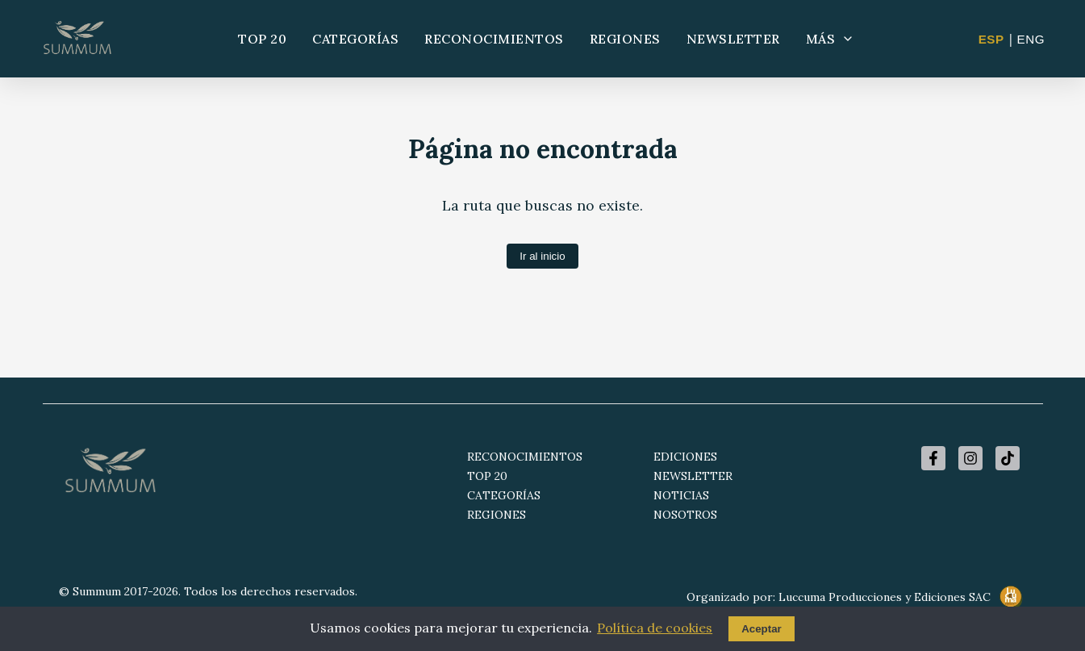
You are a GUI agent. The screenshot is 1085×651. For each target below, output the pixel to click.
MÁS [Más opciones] (830, 39)
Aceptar (761, 629)
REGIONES (625, 39)
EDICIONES (685, 456)
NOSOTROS (685, 514)
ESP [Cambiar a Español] (991, 39)
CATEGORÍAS (355, 39)
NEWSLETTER (733, 39)
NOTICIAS (681, 495)
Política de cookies (654, 628)
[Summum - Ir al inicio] (77, 38)
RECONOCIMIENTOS (494, 39)
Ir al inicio (542, 256)
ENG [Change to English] (1031, 39)
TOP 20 (262, 39)
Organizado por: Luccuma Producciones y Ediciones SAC (856, 597)
